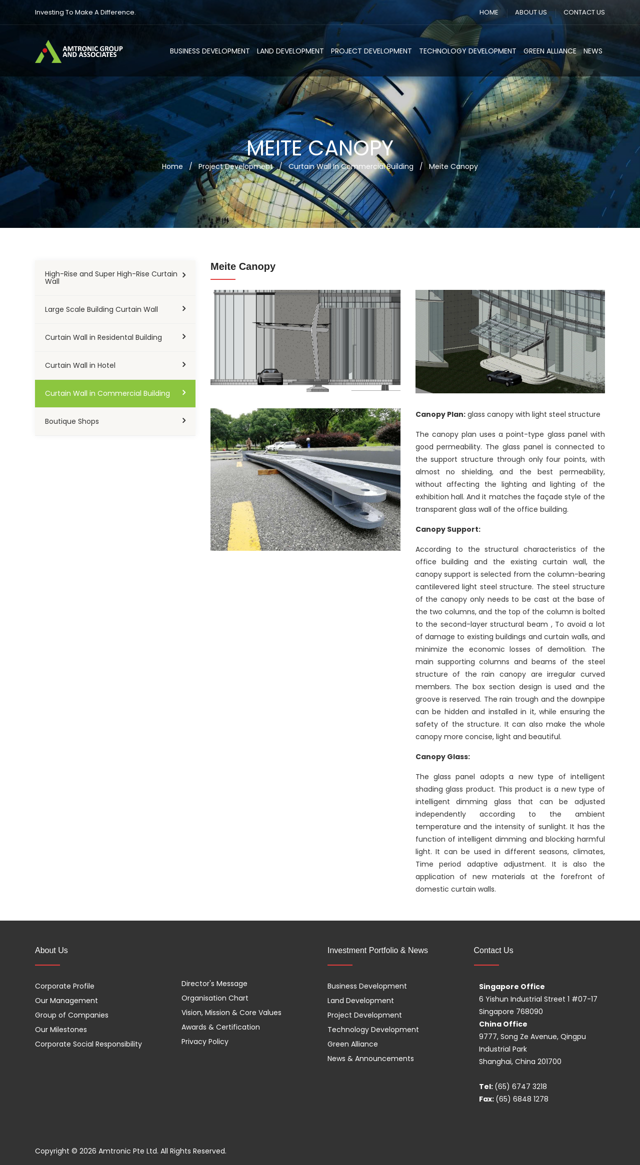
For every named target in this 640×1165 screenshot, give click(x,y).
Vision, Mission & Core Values (232, 1013)
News (593, 51)
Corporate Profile (64, 986)
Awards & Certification (221, 1027)
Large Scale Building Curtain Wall (101, 309)
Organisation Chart (215, 998)
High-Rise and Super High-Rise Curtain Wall (111, 277)
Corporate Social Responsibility (88, 1044)
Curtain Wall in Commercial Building (107, 393)
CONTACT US (584, 12)
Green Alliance (550, 51)
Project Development (371, 51)
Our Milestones (61, 1030)
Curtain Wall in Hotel (80, 365)
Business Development (210, 51)
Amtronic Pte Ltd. (128, 1151)
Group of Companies (71, 1015)
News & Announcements (371, 1059)
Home (172, 166)
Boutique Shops (72, 421)
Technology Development (467, 51)
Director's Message (215, 984)
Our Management (66, 1001)
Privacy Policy (205, 1042)
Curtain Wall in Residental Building (103, 337)
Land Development (290, 51)
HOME (489, 12)
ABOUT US (531, 12)
